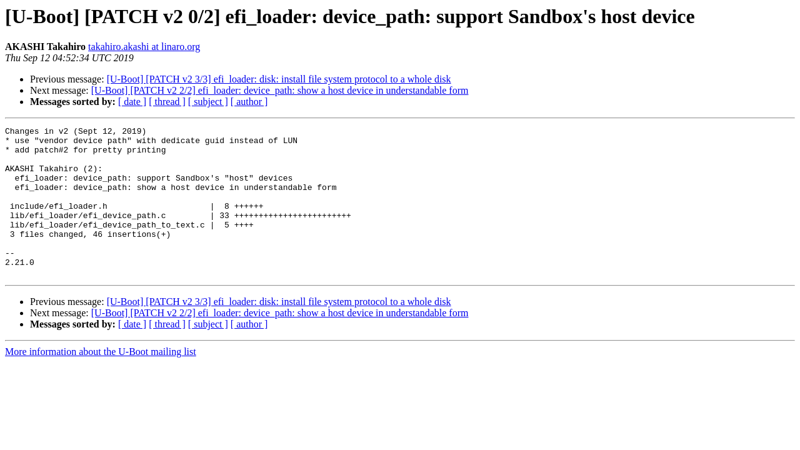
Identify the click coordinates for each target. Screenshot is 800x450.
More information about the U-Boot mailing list (100, 381)
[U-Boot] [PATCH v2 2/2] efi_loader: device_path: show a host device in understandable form (280, 90)
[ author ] (249, 101)
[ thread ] (167, 101)
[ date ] (132, 101)
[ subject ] (208, 101)
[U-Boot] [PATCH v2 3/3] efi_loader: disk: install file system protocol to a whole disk (279, 79)
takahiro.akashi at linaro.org (144, 46)
